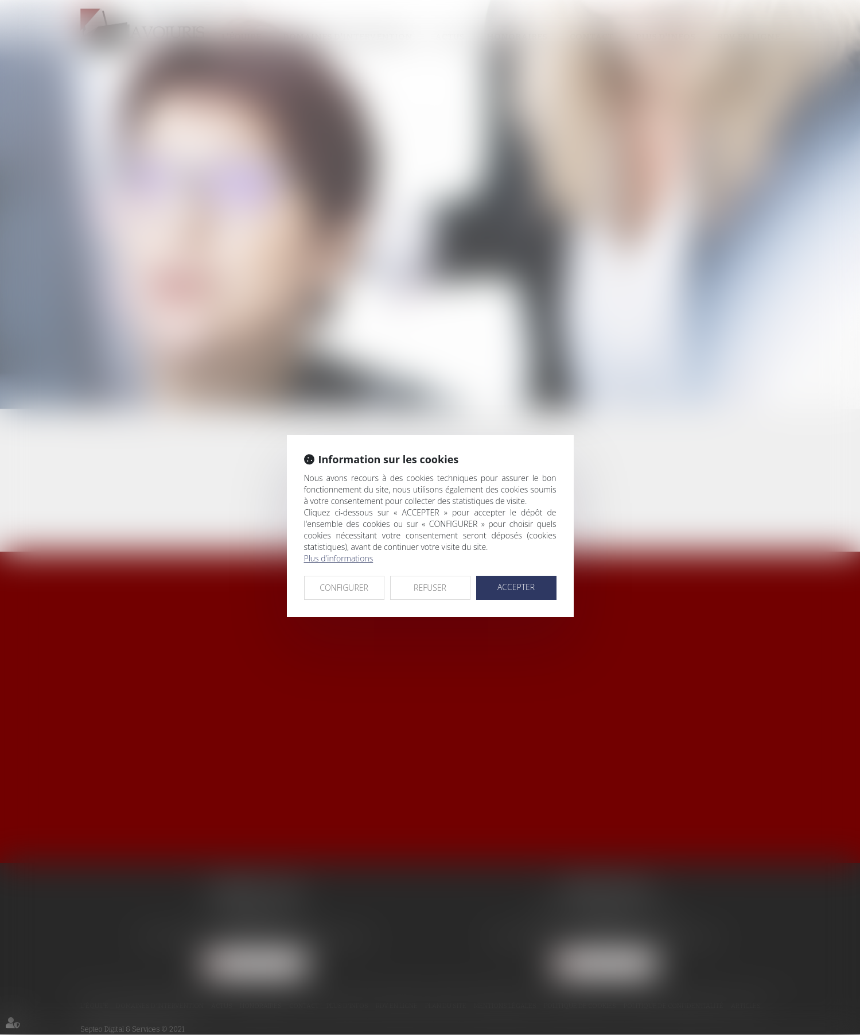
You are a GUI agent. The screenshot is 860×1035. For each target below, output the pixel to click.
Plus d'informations (338, 558)
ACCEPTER (516, 587)
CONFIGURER (344, 587)
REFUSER (430, 587)
